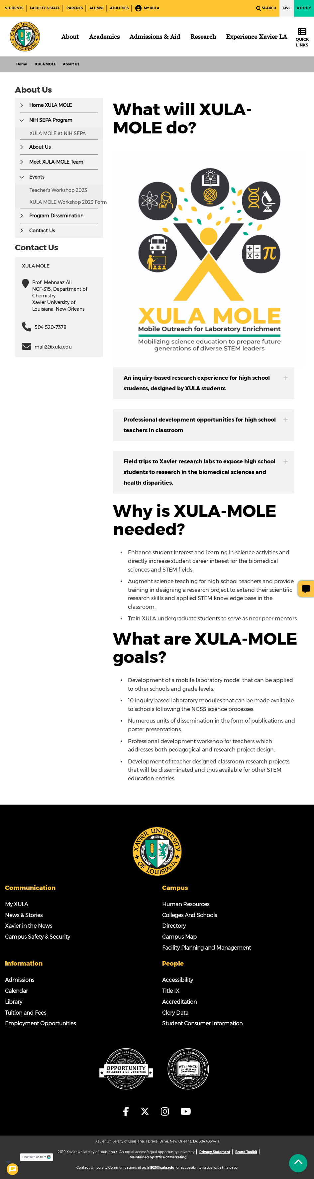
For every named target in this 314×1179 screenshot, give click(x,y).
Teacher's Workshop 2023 (58, 190)
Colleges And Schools (189, 915)
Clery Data (175, 1013)
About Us (40, 147)
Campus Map (179, 937)
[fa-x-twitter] (147, 1112)
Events (36, 177)
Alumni (96, 8)
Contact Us (42, 231)
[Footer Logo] (157, 851)
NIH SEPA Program (50, 120)
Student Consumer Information (202, 1023)
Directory (174, 926)
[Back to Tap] (298, 1163)
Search (266, 8)
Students (14, 8)
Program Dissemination (56, 216)
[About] (70, 36)
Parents (74, 8)
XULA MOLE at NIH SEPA (58, 133)
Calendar (16, 991)
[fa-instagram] (166, 1112)
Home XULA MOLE (50, 105)
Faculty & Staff (45, 8)
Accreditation (179, 1002)
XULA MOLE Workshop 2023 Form (68, 202)
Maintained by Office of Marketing (158, 1157)
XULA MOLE (45, 64)
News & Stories (24, 915)
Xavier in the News (28, 926)
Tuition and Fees (25, 1013)
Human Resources (185, 904)
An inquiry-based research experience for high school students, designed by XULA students (206, 383)
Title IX (170, 991)
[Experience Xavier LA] (256, 36)
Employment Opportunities (40, 1023)
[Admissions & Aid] (155, 36)
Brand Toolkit (246, 1152)
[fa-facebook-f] (128, 1112)
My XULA (147, 8)
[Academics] (104, 36)
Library (13, 1002)
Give (287, 8)
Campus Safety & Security (37, 937)
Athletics (119, 8)
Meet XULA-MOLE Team (56, 162)
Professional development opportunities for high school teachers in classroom (206, 425)
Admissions (19, 980)
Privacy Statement (214, 1152)
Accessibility (177, 980)
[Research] (203, 36)
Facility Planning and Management (206, 948)
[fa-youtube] (185, 1112)
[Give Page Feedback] (306, 589)
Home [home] (21, 64)
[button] (21, 105)
